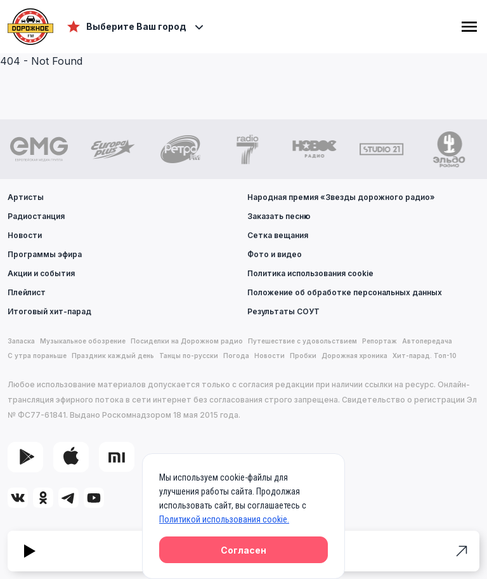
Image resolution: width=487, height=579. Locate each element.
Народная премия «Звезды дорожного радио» (341, 197)
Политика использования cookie (310, 273)
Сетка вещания (277, 235)
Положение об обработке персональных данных (344, 292)
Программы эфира (45, 254)
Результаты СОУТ (283, 311)
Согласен (243, 550)
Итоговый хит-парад (49, 311)
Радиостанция (36, 216)
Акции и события (41, 273)
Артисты (26, 197)
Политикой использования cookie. (224, 519)
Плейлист (27, 292)
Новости (25, 235)
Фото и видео (274, 254)
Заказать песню (279, 216)
